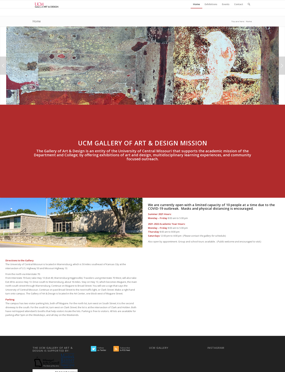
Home (37, 21)
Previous (3, 66)
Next (282, 66)
